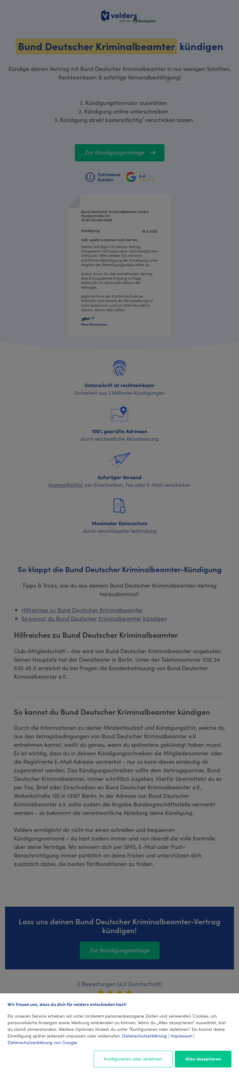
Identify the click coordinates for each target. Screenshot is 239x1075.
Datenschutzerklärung (144, 1035)
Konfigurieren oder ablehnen (133, 1058)
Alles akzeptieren (203, 1058)
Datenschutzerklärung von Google (42, 1042)
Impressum (181, 1035)
